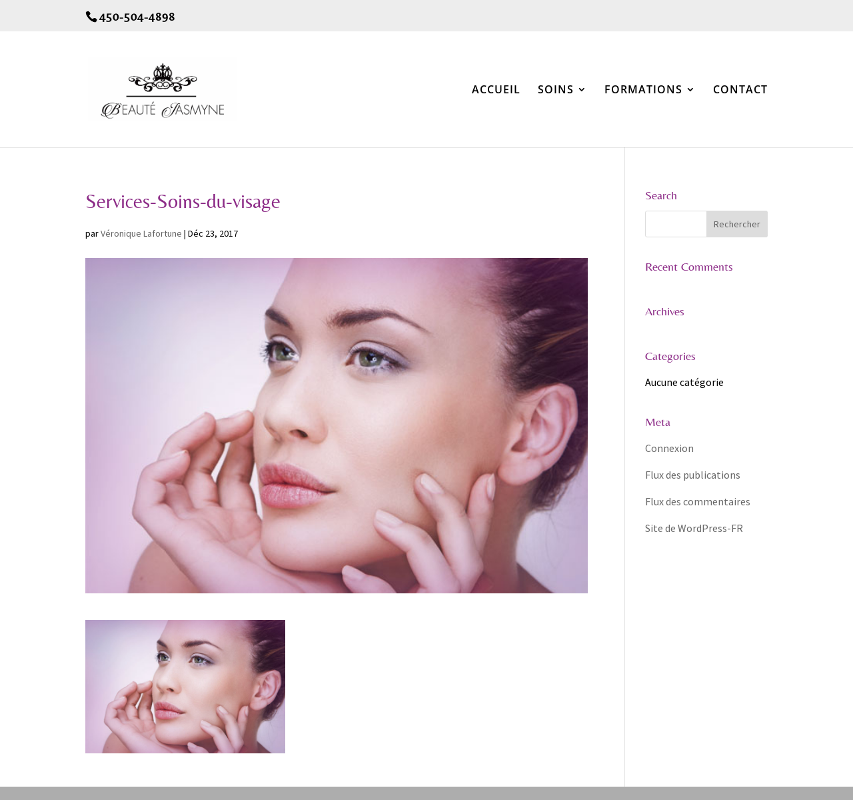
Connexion (669, 448)
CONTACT (740, 91)
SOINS (556, 91)
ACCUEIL (496, 91)
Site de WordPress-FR (694, 528)
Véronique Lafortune (141, 233)
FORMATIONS (643, 91)
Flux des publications (692, 474)
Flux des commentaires (697, 501)
